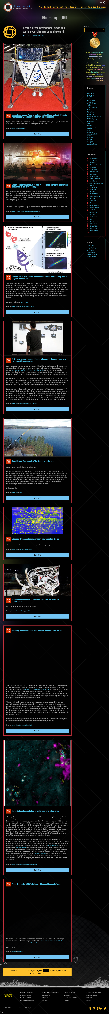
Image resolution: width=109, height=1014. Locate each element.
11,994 (64, 970)
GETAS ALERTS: (89, 993)
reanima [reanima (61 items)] (93, 74)
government (33, 211)
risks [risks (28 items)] (99, 76)
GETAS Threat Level (9, 996)
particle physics (30, 307)
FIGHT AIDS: (24, 998)
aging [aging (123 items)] (88, 52)
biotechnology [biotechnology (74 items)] (91, 59)
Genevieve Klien (14, 128)
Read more (37, 134)
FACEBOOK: (23, 993)
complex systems (92, 144)
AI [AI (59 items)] (91, 52)
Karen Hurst (93, 181)
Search (103, 30)
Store (94, 7)
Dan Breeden (93, 169)
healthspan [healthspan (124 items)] (98, 65)
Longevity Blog (91, 248)
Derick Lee (13, 211)
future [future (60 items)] (99, 63)
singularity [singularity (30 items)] (102, 76)
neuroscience (34, 864)
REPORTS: (45, 998)
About (40, 7)
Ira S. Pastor (93, 228)
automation (90, 121)
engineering (27, 211)
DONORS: (66, 995)
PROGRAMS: (88, 998)
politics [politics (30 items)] (89, 74)
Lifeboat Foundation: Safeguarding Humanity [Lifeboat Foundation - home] (17, 7)
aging (88, 109)
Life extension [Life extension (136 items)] (98, 70)
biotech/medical (20, 211)
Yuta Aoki (92, 198)
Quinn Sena (92, 167)
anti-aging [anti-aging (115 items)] (100, 52)
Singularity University (93, 104)
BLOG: (44, 995)
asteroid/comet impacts (94, 116)
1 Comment (30, 611)
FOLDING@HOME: (68, 998)
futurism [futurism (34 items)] (102, 63)
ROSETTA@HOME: (25, 1000)
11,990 (39, 970)
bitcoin (89, 136)
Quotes (90, 7)
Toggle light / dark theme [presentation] (104, 2)
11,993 (58, 970)
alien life (89, 111)
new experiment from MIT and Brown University (28, 370)
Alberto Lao (13, 952)
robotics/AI (34, 404)
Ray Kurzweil (91, 100)
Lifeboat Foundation (14, 1008)
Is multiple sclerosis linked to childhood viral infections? (35, 811)
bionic (89, 130)
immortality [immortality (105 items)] (93, 68)
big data (89, 125)
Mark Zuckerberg (92, 107)
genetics (29, 864)
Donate (72, 7)
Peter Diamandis (92, 97)
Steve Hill (92, 214)
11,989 (33, 970)
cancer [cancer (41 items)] (92, 61)
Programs (55, 7)
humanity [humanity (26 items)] (103, 65)
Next (39, 973)
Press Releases (101, 7)
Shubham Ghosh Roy (95, 165)
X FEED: (23, 995)
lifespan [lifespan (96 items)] (88, 72)
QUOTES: (88, 1000)
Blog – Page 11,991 (54, 18)
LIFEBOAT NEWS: (46, 993)
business (29, 404)
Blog (45, 7)
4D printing (90, 95)
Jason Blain (93, 224)
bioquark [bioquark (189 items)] (92, 57)
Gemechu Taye (93, 176)
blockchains (90, 137)
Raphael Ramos (94, 207)
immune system (40, 854)
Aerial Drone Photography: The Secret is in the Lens (33, 461)
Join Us (77, 7)
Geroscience (90, 246)
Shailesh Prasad (94, 172)
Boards (49, 7)
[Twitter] (94, 1008)
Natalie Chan (93, 210)
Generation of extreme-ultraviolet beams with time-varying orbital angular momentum (39, 277)
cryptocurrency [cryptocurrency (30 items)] (96, 61)
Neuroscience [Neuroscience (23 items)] (103, 72)
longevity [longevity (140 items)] (94, 72)
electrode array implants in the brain (36, 689)
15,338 (32, 973)
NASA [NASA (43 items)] (99, 72)
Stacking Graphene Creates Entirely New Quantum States (35, 539)
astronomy (90, 118)
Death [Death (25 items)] (103, 61)
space (26, 611)
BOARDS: (88, 995)
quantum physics (28, 549)
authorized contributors (37, 35)
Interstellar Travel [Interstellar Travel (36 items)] (101, 68)
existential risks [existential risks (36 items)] (89, 63)
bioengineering (91, 127)
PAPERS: (45, 1000)
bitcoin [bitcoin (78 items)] (97, 59)
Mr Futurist (90, 250)
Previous (14, 970)
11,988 (27, 970)
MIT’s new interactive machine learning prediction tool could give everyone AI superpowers (39, 360)
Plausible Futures (92, 254)
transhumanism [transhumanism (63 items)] (92, 81)
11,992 (52, 970)
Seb (90, 219)
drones (20, 493)
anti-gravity (90, 113)
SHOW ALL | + (89, 233)
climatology (90, 143)
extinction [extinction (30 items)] (95, 63)
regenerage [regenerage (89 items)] (99, 74)
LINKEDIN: (67, 993)
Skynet (89, 106)
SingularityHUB (91, 256)
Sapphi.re (30, 1008)
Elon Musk (90, 102)
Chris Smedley (93, 230)
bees (88, 123)
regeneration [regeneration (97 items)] (90, 76)
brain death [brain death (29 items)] (88, 61)
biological (90, 129)
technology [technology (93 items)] (99, 79)
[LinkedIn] (97, 1008)
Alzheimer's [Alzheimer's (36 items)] (94, 52)
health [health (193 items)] (90, 65)
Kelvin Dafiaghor (94, 179)
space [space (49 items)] (88, 78)
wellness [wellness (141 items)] (99, 81)
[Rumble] (104, 1008)
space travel (22, 128)
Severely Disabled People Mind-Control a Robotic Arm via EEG (37, 631)
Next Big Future (91, 252)
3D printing (90, 93)
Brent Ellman (93, 217)
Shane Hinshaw (94, 205)
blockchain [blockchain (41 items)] (101, 59)
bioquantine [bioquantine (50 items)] (99, 54)
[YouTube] (100, 1008)
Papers (67, 7)
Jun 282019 (8, 116)
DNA (88, 99)
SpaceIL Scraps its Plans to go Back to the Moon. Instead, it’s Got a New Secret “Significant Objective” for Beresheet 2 (39, 116)
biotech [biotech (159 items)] (99, 57)
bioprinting (90, 132)
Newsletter (83, 7)
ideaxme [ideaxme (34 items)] (87, 68)
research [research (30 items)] (96, 76)
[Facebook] (90, 1008)
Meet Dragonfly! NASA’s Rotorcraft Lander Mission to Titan (36, 884)
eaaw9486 (24, 302)
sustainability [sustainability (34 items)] (93, 79)
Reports (61, 7)
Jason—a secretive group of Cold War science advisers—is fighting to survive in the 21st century (40, 186)
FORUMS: (67, 1000)
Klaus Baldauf (93, 194)
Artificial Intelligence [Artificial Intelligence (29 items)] (92, 54)
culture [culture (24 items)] (101, 61)
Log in (27, 35)
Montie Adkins (93, 226)
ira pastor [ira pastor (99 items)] (90, 70)
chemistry (90, 141)
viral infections (53, 846)
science (38, 211)
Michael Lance (93, 221)
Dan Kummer (93, 187)
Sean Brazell (93, 212)
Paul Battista (93, 174)
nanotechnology (23, 307)
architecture (90, 114)
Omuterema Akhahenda (93, 190)
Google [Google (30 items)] (87, 65)
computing (21, 549)
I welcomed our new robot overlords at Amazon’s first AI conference (35, 600)
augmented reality (92, 120)
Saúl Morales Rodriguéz (93, 161)
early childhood (20, 848)
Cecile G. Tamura (94, 196)
